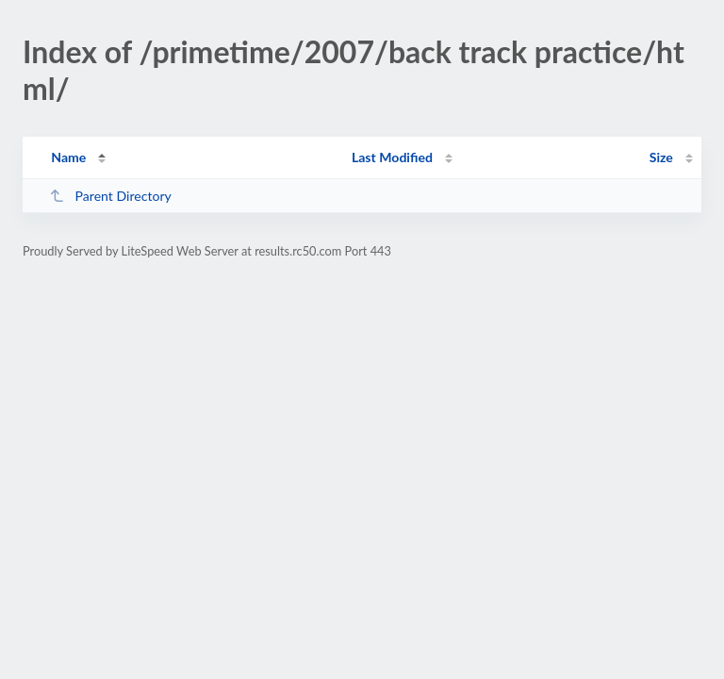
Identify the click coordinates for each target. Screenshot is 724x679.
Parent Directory (110, 196)
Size (661, 157)
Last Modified (392, 157)
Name (68, 157)
